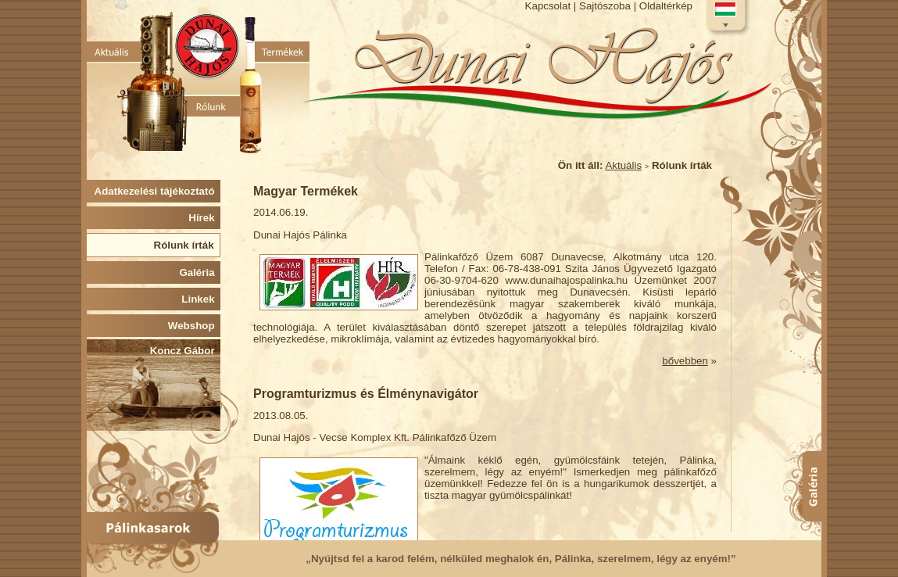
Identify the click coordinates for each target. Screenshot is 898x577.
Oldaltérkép (665, 6)
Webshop (194, 326)
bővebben (685, 361)
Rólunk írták (187, 245)
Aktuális (623, 165)
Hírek (204, 218)
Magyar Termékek (305, 191)
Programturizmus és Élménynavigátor (365, 393)
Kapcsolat (548, 6)
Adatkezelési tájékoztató (157, 191)
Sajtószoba (605, 6)
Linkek (200, 299)
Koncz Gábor (185, 351)
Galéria (199, 272)
